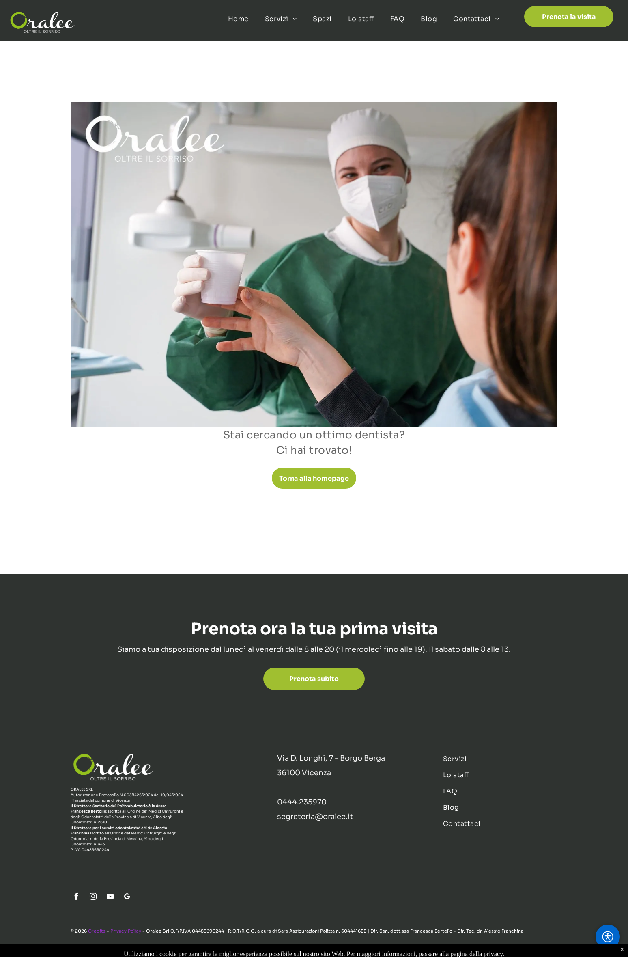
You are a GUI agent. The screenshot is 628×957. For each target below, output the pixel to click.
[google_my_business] (127, 897)
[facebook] (76, 897)
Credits (96, 931)
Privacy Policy (125, 931)
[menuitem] (238, 19)
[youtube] (110, 897)
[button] (608, 937)
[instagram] (93, 897)
